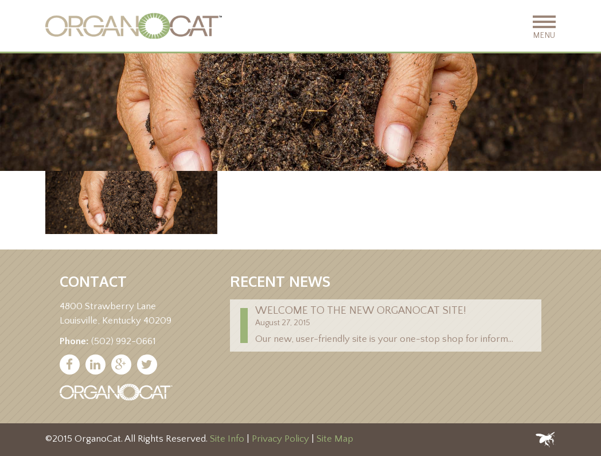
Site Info (227, 439)
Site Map (335, 439)
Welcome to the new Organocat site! (360, 311)
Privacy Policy (280, 439)
